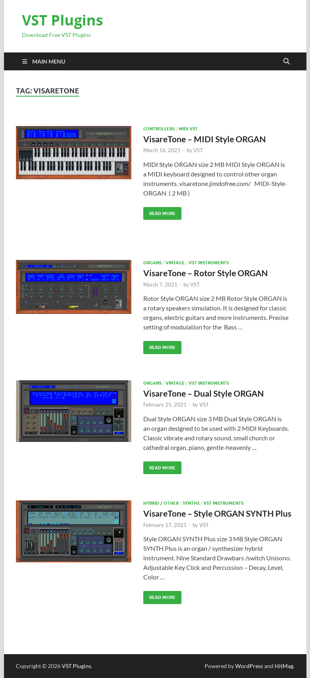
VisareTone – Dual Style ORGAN (203, 393)
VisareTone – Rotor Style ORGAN (205, 273)
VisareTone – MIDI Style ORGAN (204, 139)
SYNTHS (191, 503)
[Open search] (286, 61)
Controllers (159, 129)
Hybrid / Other (161, 503)
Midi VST (188, 129)
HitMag (284, 666)
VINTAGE (175, 262)
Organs (152, 262)
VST (198, 150)
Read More (159, 211)
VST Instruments (209, 262)
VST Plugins (62, 20)
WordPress (249, 666)
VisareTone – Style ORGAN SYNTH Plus (217, 513)
